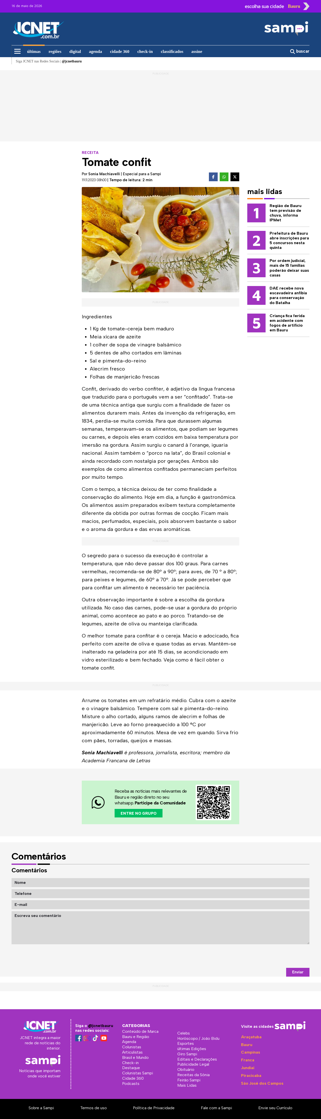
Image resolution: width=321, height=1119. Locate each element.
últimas (34, 51)
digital (75, 51)
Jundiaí (247, 1067)
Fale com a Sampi (216, 1107)
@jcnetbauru (100, 1025)
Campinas (250, 1052)
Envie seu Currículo (275, 1107)
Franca (247, 1060)
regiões (55, 51)
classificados (172, 51)
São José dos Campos (262, 1083)
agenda (95, 51)
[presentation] (271, 956)
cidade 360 (119, 51)
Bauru (246, 1044)
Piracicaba (251, 1075)
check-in (145, 51)
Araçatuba (251, 1037)
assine (196, 51)
